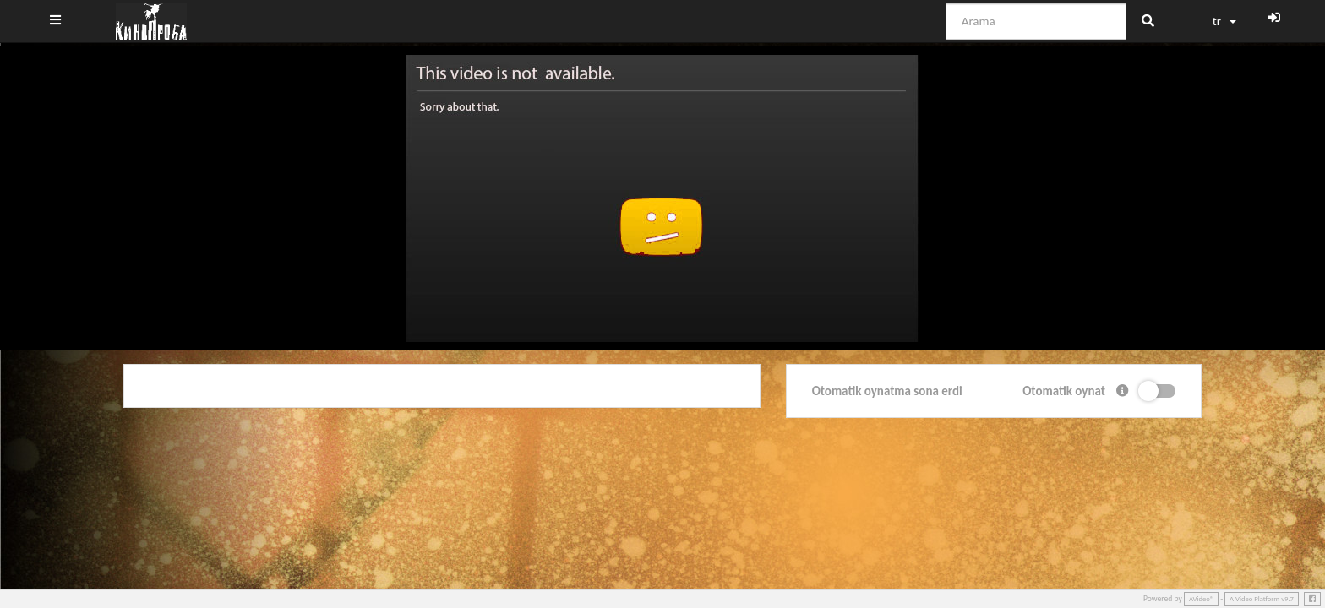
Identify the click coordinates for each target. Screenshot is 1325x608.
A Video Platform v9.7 (1262, 598)
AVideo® (1201, 598)
